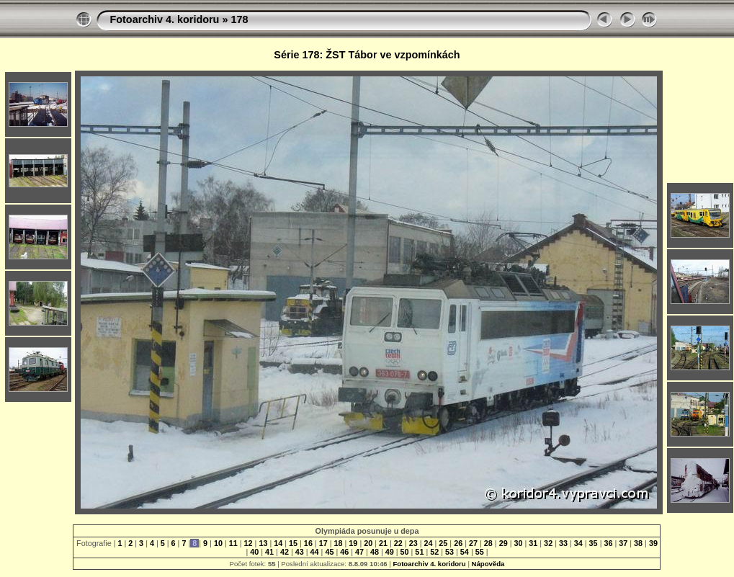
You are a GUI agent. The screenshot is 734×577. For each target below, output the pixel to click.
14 (278, 543)
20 (368, 543)
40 (254, 551)
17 (323, 543)
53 (449, 551)
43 (299, 551)
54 (464, 551)
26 (458, 543)
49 (389, 551)
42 (284, 551)
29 (503, 543)
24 (428, 543)
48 (374, 551)
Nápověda (488, 564)
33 (563, 543)
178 (239, 19)
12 (248, 543)
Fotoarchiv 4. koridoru (164, 19)
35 (593, 543)
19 (352, 543)
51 (419, 551)
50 (404, 551)
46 (344, 551)
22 (398, 543)
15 (293, 543)
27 (473, 543)
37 (623, 543)
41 (269, 551)
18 (338, 543)
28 (488, 543)
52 (434, 551)
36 (607, 543)
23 (413, 543)
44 (314, 551)
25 (443, 543)
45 (329, 551)
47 (359, 551)
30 (517, 543)
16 (308, 543)
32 (548, 543)
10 (218, 543)
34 (578, 543)
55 (479, 551)
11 (233, 543)
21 (383, 543)
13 (262, 543)
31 (533, 543)
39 (652, 543)
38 (638, 543)
